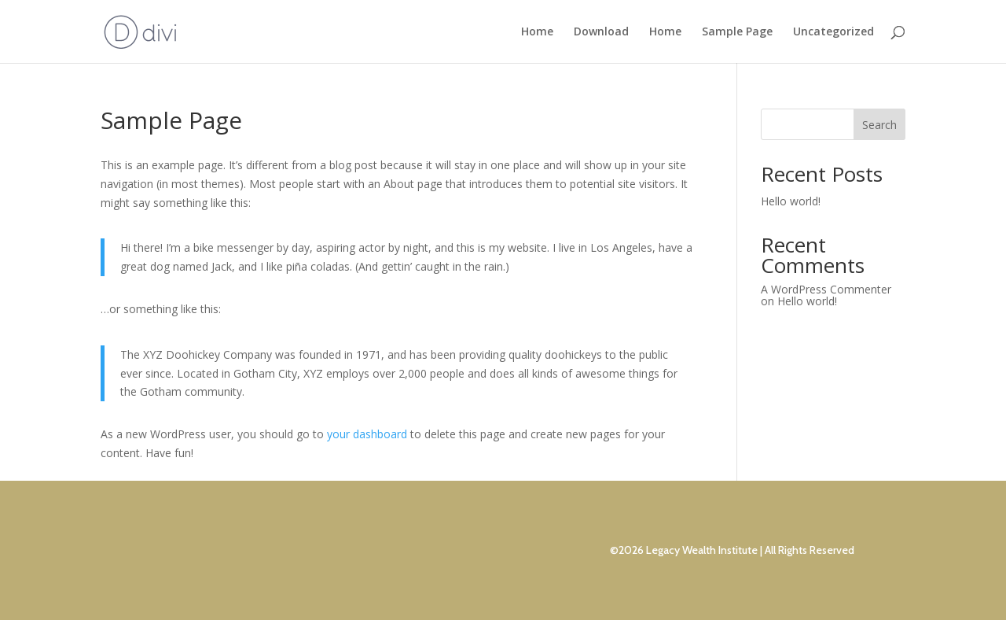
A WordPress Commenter (826, 289)
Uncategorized (833, 32)
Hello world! (791, 201)
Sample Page (737, 32)
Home (537, 32)
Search (879, 124)
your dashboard (367, 433)
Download (601, 32)
